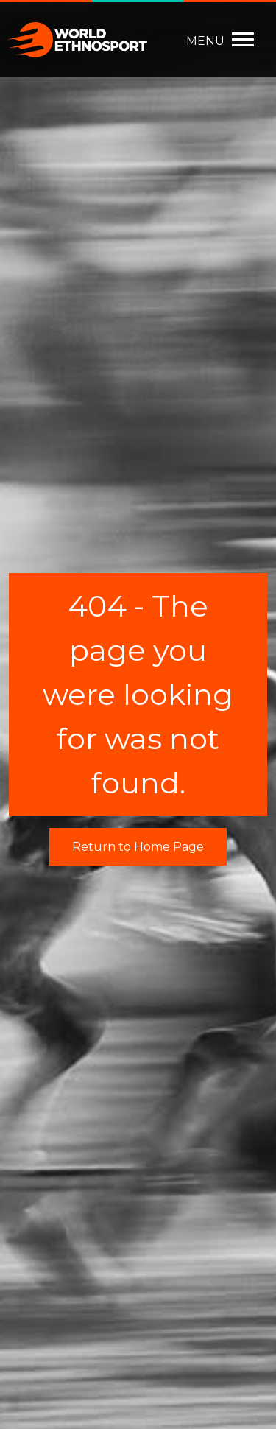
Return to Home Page (138, 847)
